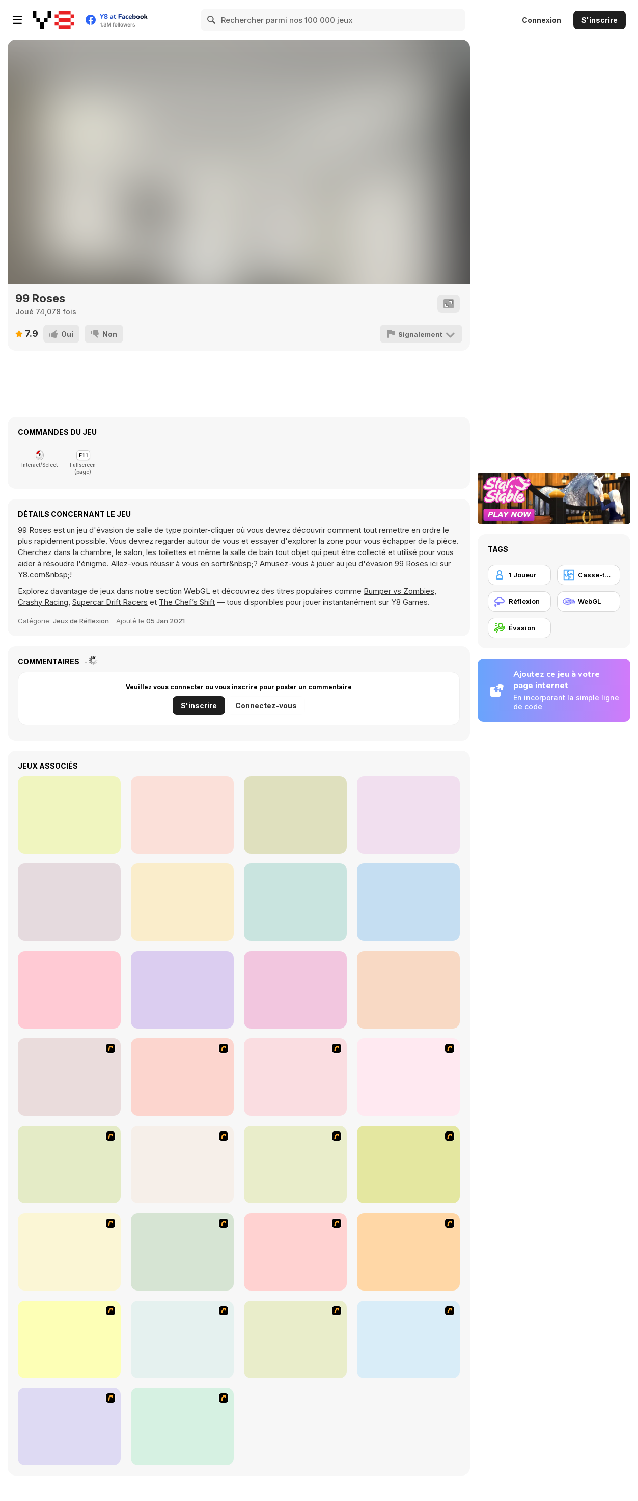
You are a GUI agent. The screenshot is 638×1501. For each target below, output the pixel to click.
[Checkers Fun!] (69, 1339)
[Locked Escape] (69, 990)
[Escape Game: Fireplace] (295, 815)
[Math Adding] (182, 1077)
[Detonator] (69, 1077)
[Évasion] (519, 628)
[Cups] (69, 1252)
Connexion (541, 20)
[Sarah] (182, 815)
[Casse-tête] (588, 575)
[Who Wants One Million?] (408, 1077)
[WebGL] (588, 601)
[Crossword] (69, 1164)
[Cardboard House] (408, 990)
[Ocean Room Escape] (408, 902)
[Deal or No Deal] (295, 1252)
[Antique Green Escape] (69, 902)
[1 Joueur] (519, 575)
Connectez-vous (266, 705)
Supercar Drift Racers (110, 602)
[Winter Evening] (295, 990)
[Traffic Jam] (408, 1252)
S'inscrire (599, 20)
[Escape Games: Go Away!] (408, 815)
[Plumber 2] (408, 1164)
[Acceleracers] (69, 1426)
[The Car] (182, 1252)
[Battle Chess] (295, 1077)
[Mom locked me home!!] (182, 990)
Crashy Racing (43, 602)
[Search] (212, 20)
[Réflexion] (519, 601)
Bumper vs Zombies (399, 591)
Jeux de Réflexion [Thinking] (81, 621)
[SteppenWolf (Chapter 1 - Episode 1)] (182, 1339)
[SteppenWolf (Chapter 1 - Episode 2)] (295, 1339)
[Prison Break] (182, 1164)
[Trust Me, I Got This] (295, 902)
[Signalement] (421, 334)
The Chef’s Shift (187, 602)
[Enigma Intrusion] (182, 902)
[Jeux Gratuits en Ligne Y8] (53, 20)
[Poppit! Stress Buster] (408, 1339)
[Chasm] (295, 1164)
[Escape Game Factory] (69, 815)
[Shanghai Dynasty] (182, 1426)
